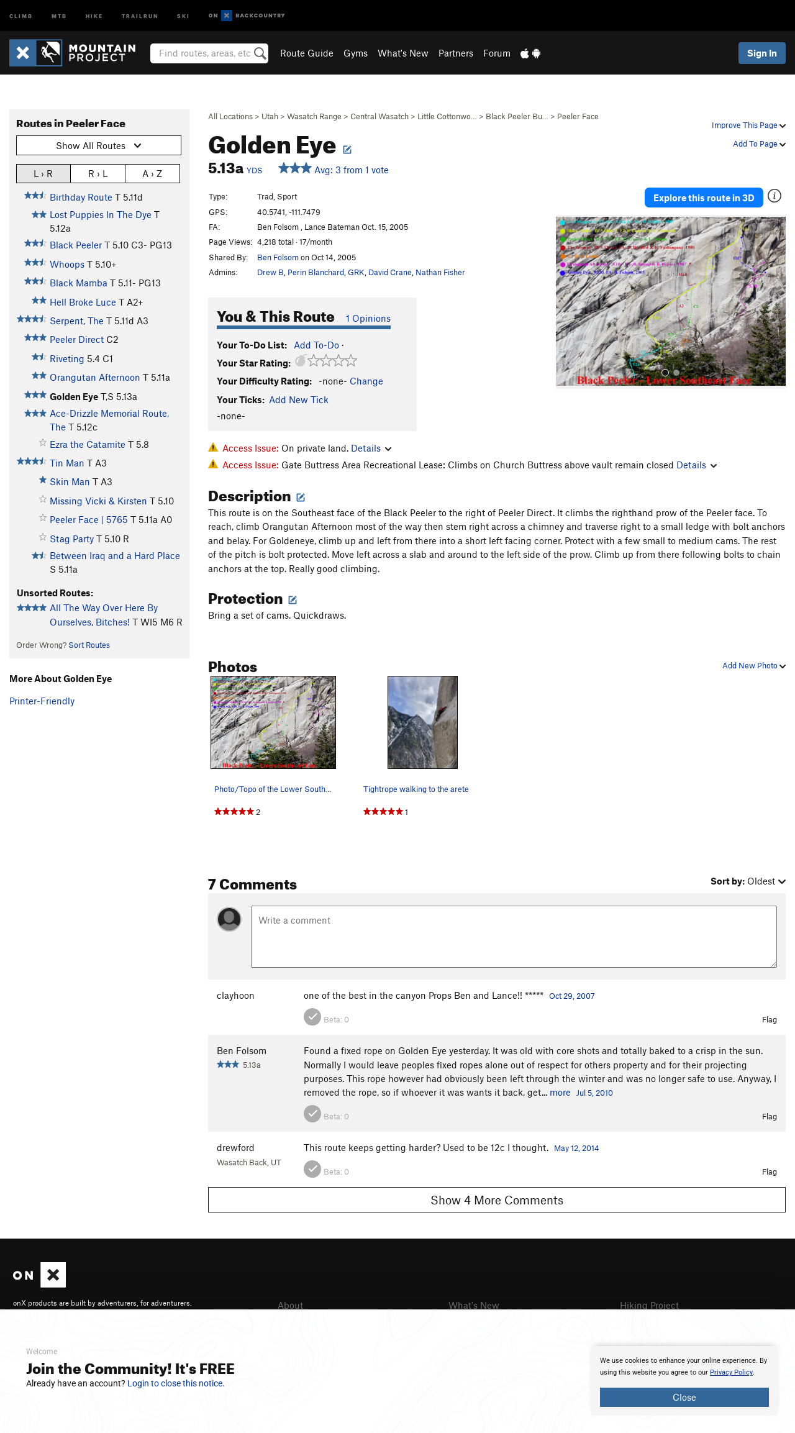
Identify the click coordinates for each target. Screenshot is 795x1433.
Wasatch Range (314, 116)
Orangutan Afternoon (95, 377)
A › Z (152, 173)
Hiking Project (649, 1305)
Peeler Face (578, 116)
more (560, 1092)
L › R (43, 173)
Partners (455, 52)
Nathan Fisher (440, 272)
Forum (497, 52)
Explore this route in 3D (704, 197)
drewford (236, 1147)
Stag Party (72, 538)
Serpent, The (77, 320)
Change (366, 380)
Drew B (270, 272)
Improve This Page (749, 125)
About (290, 1305)
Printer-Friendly (42, 700)
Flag (769, 1019)
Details (371, 447)
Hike (94, 15)
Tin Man (67, 462)
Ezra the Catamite (87, 444)
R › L (97, 173)
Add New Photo (754, 665)
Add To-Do (316, 344)
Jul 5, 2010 (594, 1093)
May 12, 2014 (576, 1148)
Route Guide (307, 52)
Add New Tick (299, 399)
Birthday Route (81, 196)
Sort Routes (89, 645)
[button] (568, 302)
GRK (356, 272)
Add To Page (759, 143)
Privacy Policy (731, 1372)
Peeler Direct (77, 339)
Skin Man (70, 481)
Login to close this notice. (176, 1383)
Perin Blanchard (316, 272)
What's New (403, 52)
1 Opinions (368, 318)
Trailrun (140, 15)
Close (684, 1397)
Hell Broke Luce (83, 301)
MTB (59, 15)
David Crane (390, 272)
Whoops (67, 264)
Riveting (67, 358)
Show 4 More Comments (496, 1200)
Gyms (355, 52)
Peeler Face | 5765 (89, 519)
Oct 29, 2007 (572, 996)
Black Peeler (76, 244)
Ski (183, 15)
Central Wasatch (379, 116)
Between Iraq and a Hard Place (115, 555)
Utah (269, 116)
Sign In (762, 52)
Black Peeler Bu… (517, 116)
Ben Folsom (278, 257)
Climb (21, 15)
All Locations (230, 116)
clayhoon (236, 995)
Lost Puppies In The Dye (101, 214)
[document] (684, 1381)
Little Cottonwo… (447, 116)
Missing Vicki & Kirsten (98, 500)
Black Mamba (78, 282)
